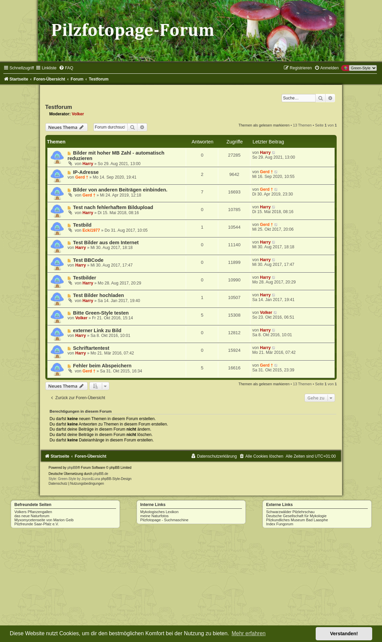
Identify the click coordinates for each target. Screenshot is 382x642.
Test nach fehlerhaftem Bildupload (113, 207)
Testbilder (84, 277)
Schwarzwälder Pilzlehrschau (290, 512)
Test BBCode (88, 260)
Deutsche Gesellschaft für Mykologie (296, 516)
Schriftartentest (91, 348)
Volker (78, 114)
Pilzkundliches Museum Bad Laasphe (297, 520)
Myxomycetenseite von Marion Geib (44, 520)
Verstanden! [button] (344, 633)
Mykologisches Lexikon (159, 512)
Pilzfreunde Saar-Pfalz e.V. (37, 524)
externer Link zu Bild (97, 330)
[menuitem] (66, 68)
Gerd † (81, 177)
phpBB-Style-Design (116, 479)
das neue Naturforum (32, 516)
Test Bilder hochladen (98, 295)
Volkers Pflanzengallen (33, 512)
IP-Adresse (86, 172)
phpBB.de (100, 474)
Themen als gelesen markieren (264, 125)
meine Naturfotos (154, 516)
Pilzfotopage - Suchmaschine (164, 520)
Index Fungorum (279, 524)
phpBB (72, 467)
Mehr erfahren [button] (248, 633)
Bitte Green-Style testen (101, 313)
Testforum (58, 107)
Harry (88, 163)
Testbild (82, 225)
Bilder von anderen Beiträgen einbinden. (120, 189)
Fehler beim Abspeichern (102, 365)
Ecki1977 (91, 230)
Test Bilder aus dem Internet (106, 242)
